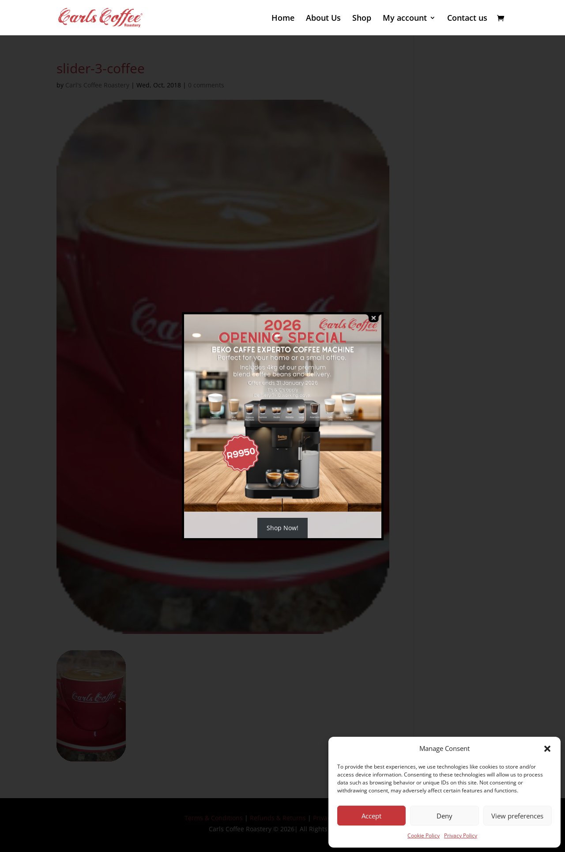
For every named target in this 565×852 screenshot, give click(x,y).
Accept (371, 815)
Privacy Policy (460, 835)
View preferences (517, 815)
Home (282, 19)
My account (405, 19)
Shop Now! (282, 528)
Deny (444, 815)
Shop (361, 19)
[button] (547, 748)
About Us (323, 19)
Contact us (467, 19)
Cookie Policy (423, 835)
